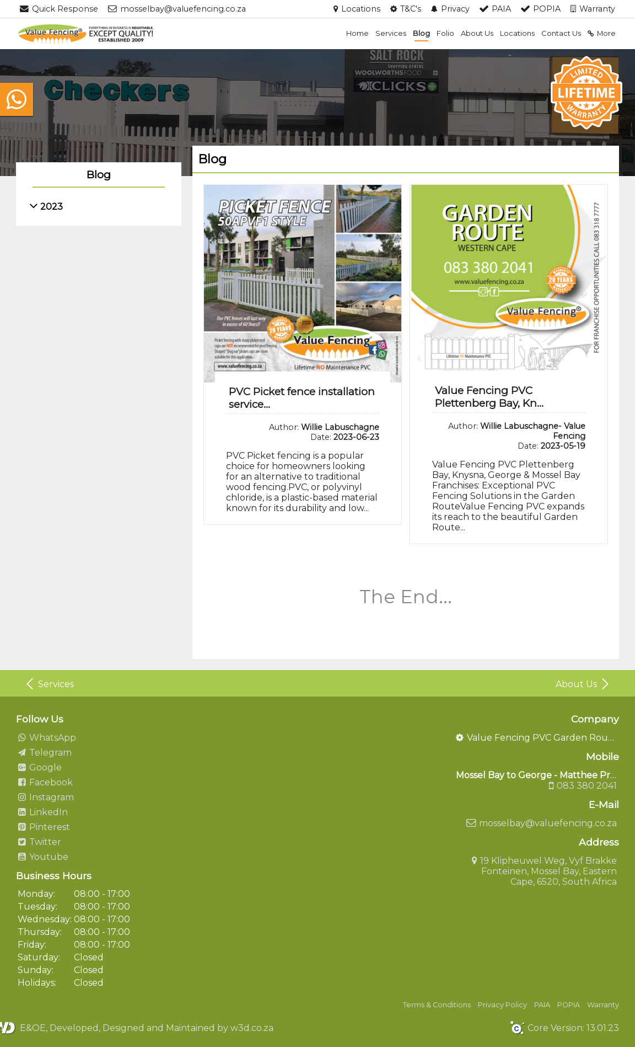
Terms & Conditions (437, 1005)
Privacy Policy (502, 1005)
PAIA (542, 1005)
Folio (445, 33)
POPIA (568, 1005)
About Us (477, 33)
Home (357, 33)
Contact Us (561, 33)
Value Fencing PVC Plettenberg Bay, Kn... (489, 397)
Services (390, 33)
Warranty (603, 1005)
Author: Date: (324, 432)
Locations (517, 33)
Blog (421, 33)
